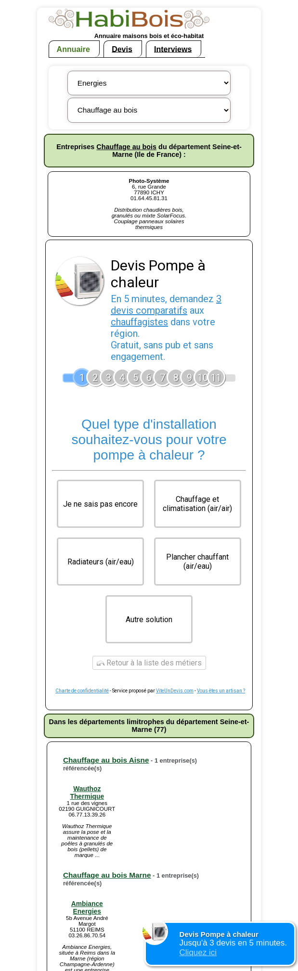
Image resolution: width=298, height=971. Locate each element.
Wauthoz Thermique (87, 792)
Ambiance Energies (87, 907)
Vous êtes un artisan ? (221, 690)
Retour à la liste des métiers (149, 662)
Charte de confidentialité (82, 690)
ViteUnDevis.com (175, 690)
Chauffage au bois (126, 147)
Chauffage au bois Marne (107, 875)
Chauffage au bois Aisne (106, 760)
